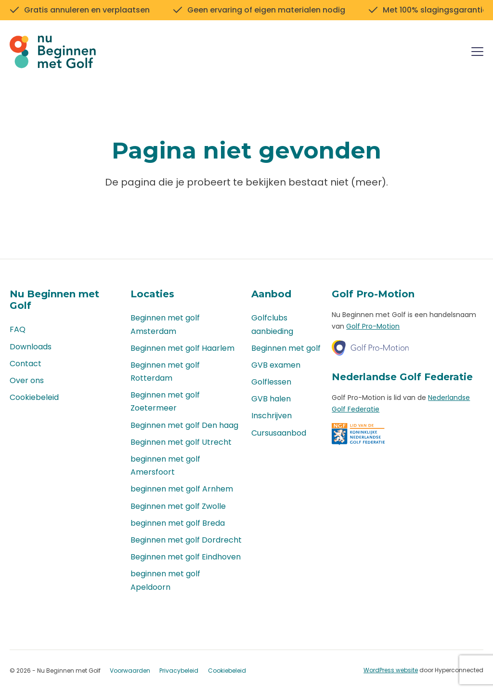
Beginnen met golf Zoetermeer (165, 401)
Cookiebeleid (34, 397)
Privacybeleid (178, 670)
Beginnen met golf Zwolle (178, 506)
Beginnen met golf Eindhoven (185, 556)
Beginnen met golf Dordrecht (186, 539)
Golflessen (271, 381)
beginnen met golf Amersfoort (165, 465)
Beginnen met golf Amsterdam (165, 324)
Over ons (27, 380)
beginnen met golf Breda (177, 523)
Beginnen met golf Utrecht (181, 442)
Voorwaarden (130, 670)
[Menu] (477, 53)
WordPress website (390, 670)
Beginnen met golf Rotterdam (165, 371)
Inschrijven (271, 415)
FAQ (18, 329)
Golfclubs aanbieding (272, 324)
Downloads (31, 346)
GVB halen (271, 398)
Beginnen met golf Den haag (184, 425)
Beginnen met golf (286, 348)
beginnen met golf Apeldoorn (165, 580)
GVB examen (275, 365)
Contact (25, 363)
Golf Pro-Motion (373, 326)
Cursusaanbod (278, 433)
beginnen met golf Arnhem (181, 488)
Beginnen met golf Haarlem (182, 348)
